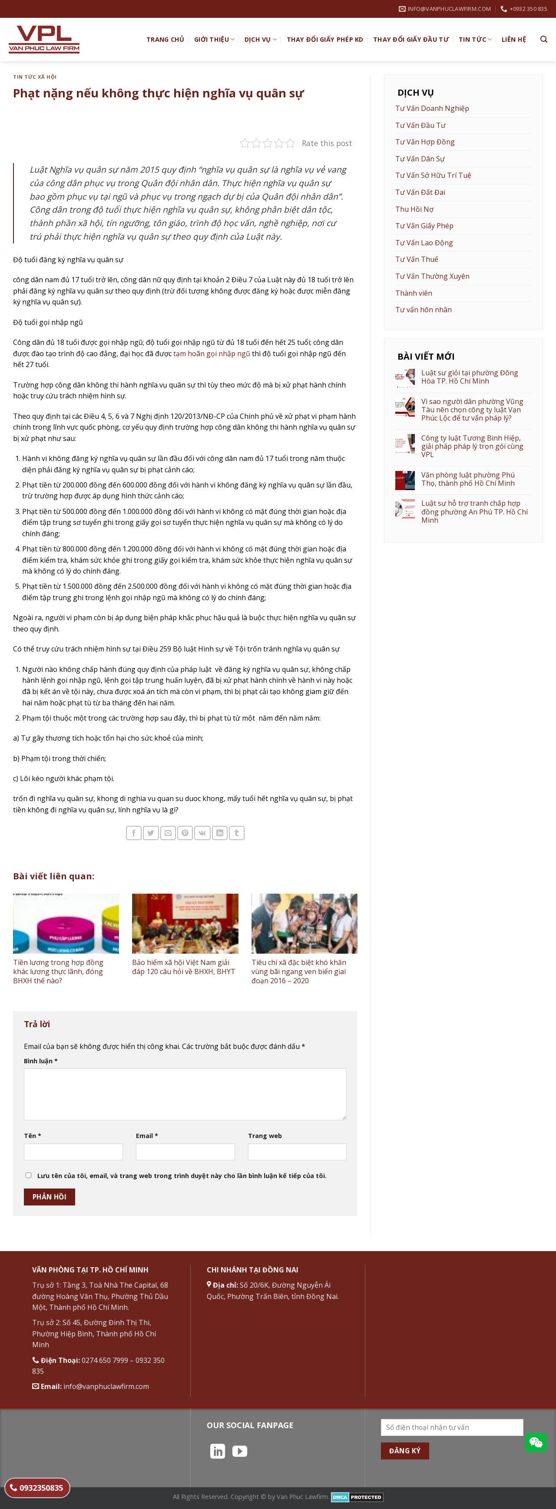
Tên (32, 1136)
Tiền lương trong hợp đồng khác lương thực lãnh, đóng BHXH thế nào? (58, 971)
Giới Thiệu (214, 39)
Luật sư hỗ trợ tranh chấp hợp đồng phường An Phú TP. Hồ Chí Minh (474, 511)
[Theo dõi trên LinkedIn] (217, 1452)
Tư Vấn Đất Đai (420, 192)
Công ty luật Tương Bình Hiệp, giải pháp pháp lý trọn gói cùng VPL (472, 446)
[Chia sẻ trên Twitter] (151, 833)
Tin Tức (475, 39)
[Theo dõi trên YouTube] (239, 1452)
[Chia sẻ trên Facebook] (134, 833)
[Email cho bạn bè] (168, 833)
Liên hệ (514, 39)
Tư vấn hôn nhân (423, 309)
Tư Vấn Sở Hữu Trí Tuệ (433, 175)
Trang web (265, 1136)
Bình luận (41, 1061)
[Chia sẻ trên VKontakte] (202, 833)
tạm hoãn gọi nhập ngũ (211, 353)
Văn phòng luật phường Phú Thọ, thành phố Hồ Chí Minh (468, 479)
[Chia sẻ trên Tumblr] (237, 833)
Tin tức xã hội (35, 76)
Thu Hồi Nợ (414, 209)
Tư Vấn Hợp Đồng (425, 142)
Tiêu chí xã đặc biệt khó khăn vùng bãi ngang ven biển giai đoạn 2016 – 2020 (299, 971)
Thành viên (413, 293)
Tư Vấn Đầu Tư (420, 125)
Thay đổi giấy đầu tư (411, 39)
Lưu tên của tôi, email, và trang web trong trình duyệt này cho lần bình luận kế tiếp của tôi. (182, 1176)
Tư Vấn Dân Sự (420, 159)
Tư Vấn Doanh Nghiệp (432, 108)
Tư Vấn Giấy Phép (424, 225)
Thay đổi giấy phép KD (325, 39)
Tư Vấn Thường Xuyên (432, 276)
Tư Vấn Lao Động (424, 242)
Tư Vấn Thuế (416, 259)
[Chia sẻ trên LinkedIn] (220, 833)
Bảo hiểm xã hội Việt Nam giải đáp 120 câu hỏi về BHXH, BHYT (183, 967)
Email (147, 1136)
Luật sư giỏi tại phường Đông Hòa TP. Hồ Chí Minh (469, 377)
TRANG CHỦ (165, 39)
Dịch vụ (261, 39)
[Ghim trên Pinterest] (185, 833)
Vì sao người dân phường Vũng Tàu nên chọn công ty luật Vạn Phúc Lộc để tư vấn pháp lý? (472, 410)
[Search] (543, 39)
